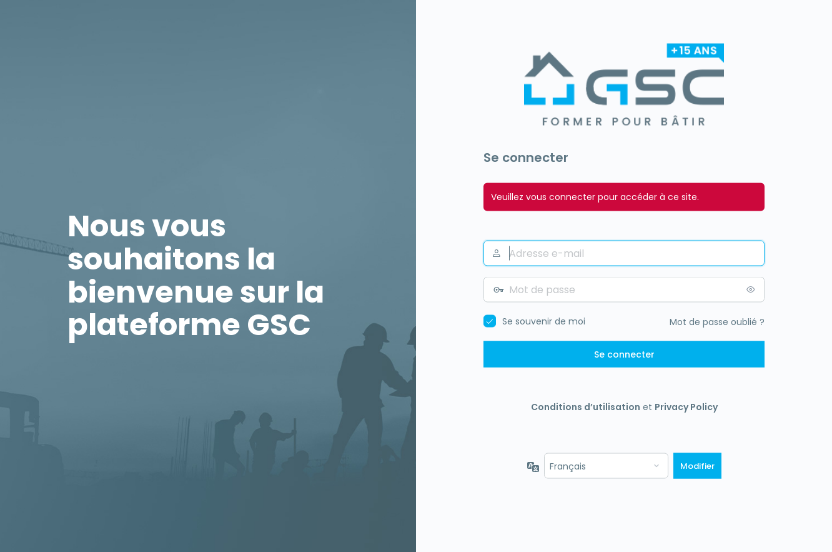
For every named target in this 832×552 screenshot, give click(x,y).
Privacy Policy (686, 407)
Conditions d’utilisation (585, 407)
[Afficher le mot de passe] (752, 289)
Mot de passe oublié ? (717, 322)
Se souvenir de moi (543, 321)
